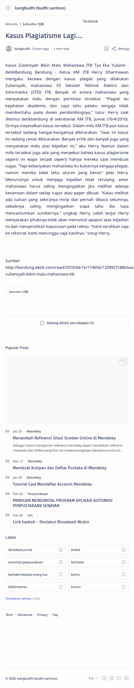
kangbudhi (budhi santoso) (41, 8)
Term (9, 614)
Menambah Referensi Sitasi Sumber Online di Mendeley (64, 437)
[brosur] (98, 587)
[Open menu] (7, 8)
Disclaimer (25, 614)
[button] (122, 360)
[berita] (98, 574)
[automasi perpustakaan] (35, 562)
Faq (55, 614)
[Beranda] (11, 24)
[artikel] (98, 550)
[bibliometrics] (35, 587)
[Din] (30, 515)
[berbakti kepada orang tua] (35, 574)
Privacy (42, 614)
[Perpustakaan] (38, 494)
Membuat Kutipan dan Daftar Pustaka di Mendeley (59, 467)
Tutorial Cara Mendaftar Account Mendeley (52, 484)
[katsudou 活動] (33, 24)
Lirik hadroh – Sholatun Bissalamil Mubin (51, 521)
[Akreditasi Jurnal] (35, 550)
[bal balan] (98, 562)
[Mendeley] (34, 431)
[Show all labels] (22, 598)
